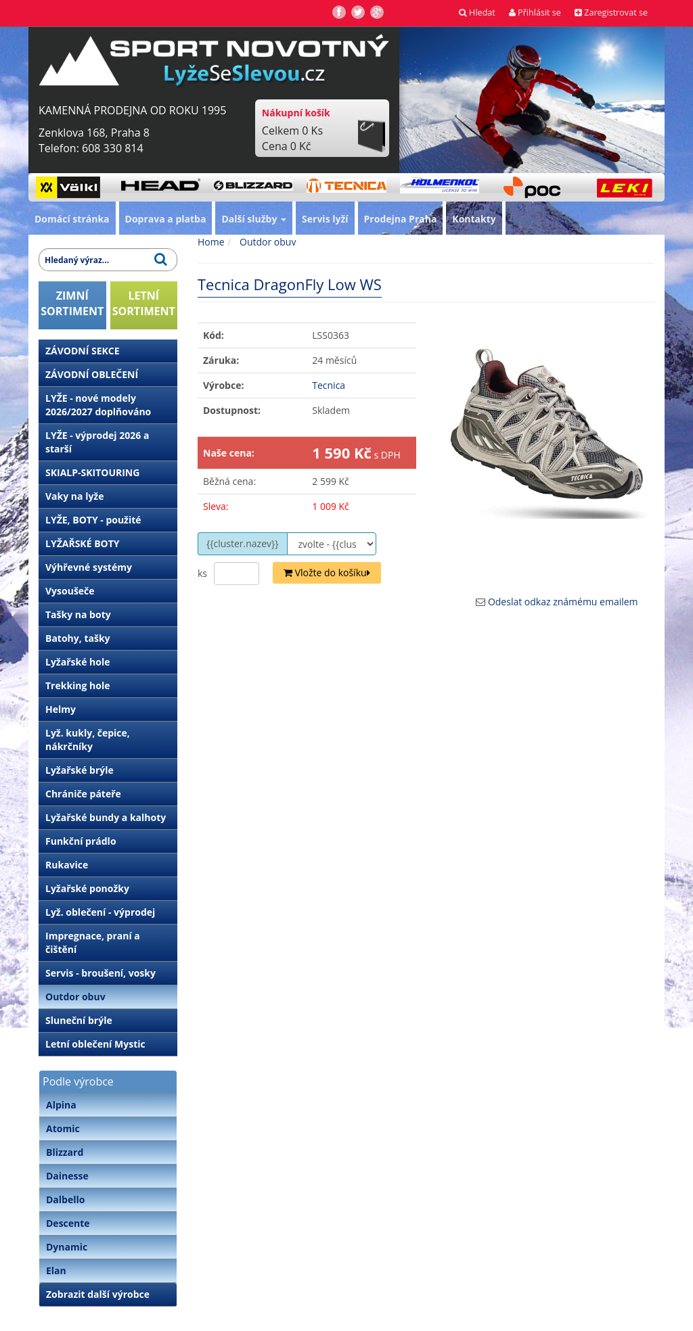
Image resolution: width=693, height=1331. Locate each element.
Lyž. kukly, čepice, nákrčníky (87, 739)
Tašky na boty (78, 614)
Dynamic (66, 1246)
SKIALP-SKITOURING (92, 472)
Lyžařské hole (77, 661)
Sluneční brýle (78, 1020)
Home (211, 241)
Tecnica (328, 385)
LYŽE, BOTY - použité (93, 519)
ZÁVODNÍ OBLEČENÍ (91, 374)
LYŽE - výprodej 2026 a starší (97, 442)
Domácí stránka (72, 218)
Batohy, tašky (77, 638)
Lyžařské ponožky (87, 888)
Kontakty (473, 218)
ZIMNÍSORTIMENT (72, 303)
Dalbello (65, 1199)
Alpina (61, 1104)
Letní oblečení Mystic (95, 1043)
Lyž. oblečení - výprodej (100, 912)
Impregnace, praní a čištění (92, 942)
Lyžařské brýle (79, 770)
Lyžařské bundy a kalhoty (105, 817)
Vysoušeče (70, 590)
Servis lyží (325, 218)
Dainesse (67, 1175)
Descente (68, 1223)
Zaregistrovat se (611, 12)
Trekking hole (77, 685)
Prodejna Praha (400, 218)
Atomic (63, 1128)
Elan (56, 1270)
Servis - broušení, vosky (100, 972)
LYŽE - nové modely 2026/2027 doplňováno (98, 405)
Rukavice (66, 864)
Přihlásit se (535, 12)
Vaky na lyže (74, 496)
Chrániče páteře (83, 793)
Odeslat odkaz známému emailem (563, 601)
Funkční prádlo (80, 841)
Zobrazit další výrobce (98, 1294)
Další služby (253, 218)
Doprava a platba (165, 218)
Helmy (60, 709)
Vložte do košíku (327, 572)
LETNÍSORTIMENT (143, 303)
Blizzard (64, 1152)
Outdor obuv (75, 996)
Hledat (477, 12)
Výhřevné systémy (88, 567)
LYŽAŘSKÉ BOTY (82, 543)
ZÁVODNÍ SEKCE (82, 350)
